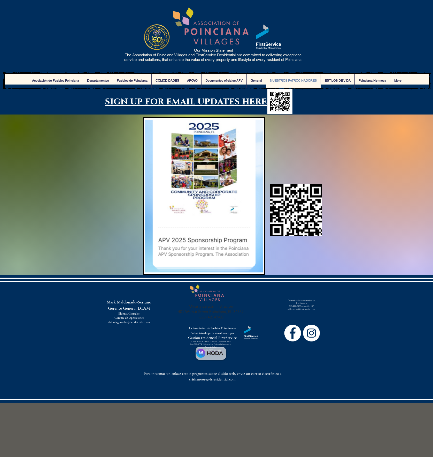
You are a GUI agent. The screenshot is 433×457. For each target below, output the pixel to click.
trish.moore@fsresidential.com (301, 309)
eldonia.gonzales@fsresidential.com (129, 322)
